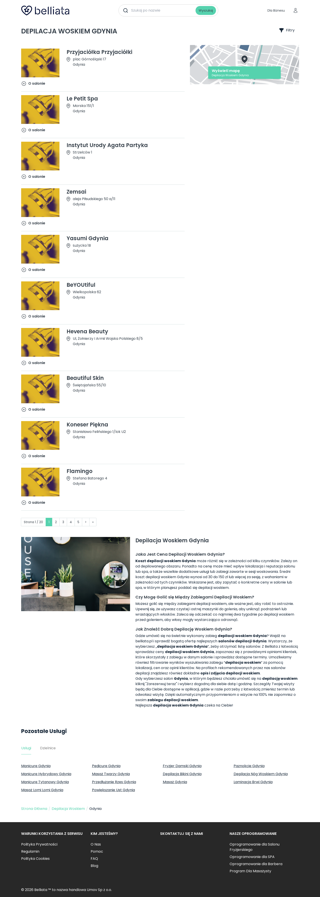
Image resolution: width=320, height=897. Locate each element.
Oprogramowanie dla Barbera (256, 863)
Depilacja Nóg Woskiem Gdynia (261, 773)
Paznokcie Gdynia (249, 765)
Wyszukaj (206, 10)
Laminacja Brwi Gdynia (253, 781)
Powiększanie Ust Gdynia (113, 790)
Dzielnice (48, 748)
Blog (94, 865)
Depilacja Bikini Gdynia (182, 773)
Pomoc (97, 851)
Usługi (26, 748)
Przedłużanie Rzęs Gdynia (114, 781)
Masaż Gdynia (175, 781)
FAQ (94, 858)
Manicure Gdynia (36, 765)
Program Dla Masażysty (250, 871)
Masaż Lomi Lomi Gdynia (42, 790)
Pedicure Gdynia (106, 765)
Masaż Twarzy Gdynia (111, 773)
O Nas (96, 844)
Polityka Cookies (35, 858)
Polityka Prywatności (39, 844)
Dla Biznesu (276, 10)
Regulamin (30, 851)
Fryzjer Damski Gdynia (182, 765)
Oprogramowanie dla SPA (252, 856)
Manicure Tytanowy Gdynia (45, 781)
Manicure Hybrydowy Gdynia (46, 773)
